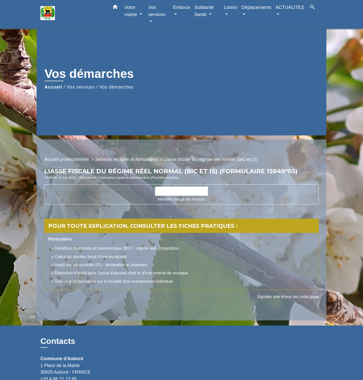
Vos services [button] (156, 11)
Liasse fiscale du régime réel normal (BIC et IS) (211, 159)
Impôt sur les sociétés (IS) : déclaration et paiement (101, 265)
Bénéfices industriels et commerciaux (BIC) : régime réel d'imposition (117, 248)
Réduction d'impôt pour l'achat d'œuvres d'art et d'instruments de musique (121, 273)
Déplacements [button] (256, 7)
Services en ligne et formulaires (127, 159)
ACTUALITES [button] (290, 7)
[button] (115, 8)
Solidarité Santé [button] (204, 11)
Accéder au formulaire (181, 191)
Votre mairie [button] (131, 11)
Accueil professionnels (67, 159)
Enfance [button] (181, 7)
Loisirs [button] (230, 7)
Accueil (53, 87)
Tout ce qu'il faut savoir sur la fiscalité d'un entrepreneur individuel (114, 281)
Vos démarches (116, 87)
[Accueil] (72, 14)
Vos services (81, 87)
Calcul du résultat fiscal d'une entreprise (91, 257)
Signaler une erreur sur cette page (288, 296)
